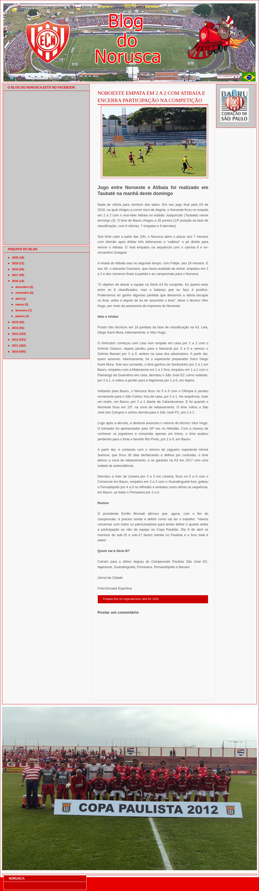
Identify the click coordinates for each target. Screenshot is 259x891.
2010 (15, 351)
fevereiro (21, 310)
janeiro (20, 316)
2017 (15, 275)
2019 (15, 263)
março (19, 304)
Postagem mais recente (112, 693)
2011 (15, 345)
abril (18, 298)
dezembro (22, 286)
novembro (22, 292)
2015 (15, 322)
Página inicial (154, 693)
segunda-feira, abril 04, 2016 (141, 599)
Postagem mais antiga (194, 693)
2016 (15, 281)
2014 (15, 327)
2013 (15, 333)
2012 (15, 339)
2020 (15, 257)
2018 (15, 269)
